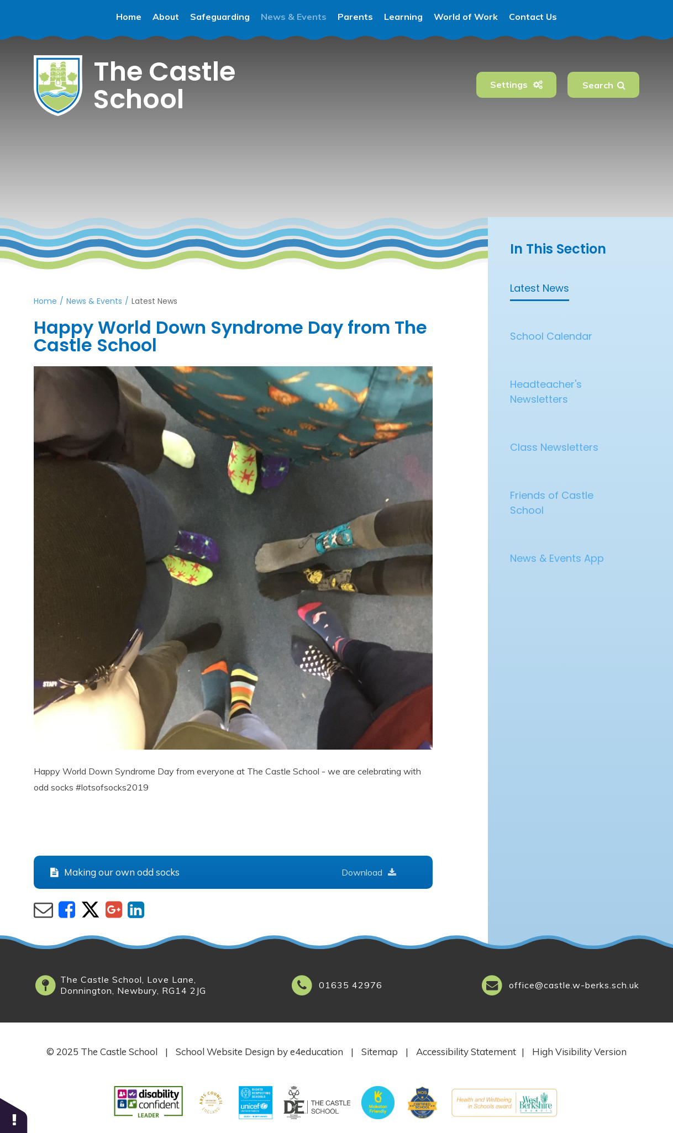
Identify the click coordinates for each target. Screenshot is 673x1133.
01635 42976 (350, 984)
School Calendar (551, 336)
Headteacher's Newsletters (546, 391)
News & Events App (557, 558)
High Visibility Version (579, 1051)
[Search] (621, 85)
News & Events (94, 301)
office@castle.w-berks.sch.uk (574, 984)
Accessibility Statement (466, 1051)
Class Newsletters (554, 447)
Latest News (154, 301)
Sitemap (379, 1051)
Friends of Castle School (551, 502)
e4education (316, 1051)
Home (45, 301)
